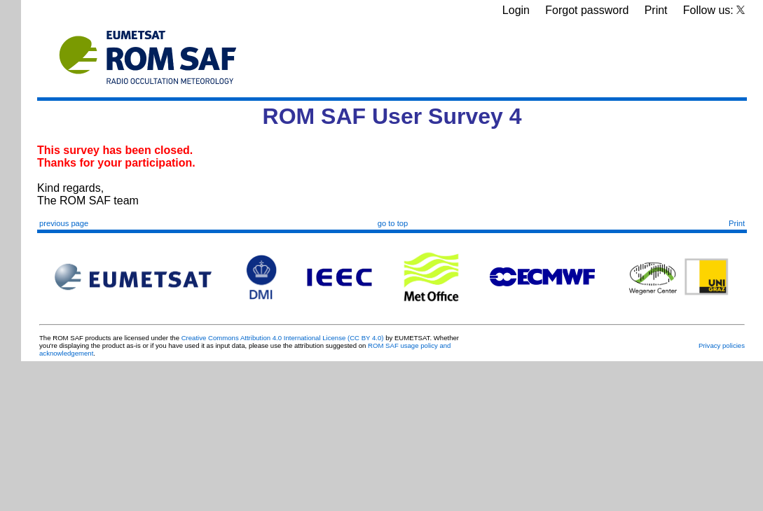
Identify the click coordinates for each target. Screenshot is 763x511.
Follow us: (714, 10)
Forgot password (586, 10)
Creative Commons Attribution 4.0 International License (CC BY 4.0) (282, 338)
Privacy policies (722, 345)
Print (656, 10)
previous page (63, 223)
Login (516, 10)
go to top (393, 223)
